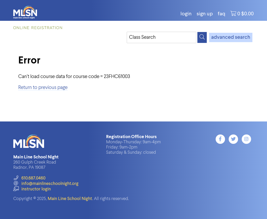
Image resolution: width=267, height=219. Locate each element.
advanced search (230, 37)
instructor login (32, 189)
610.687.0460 (29, 178)
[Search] (202, 37)
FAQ (221, 14)
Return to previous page (43, 87)
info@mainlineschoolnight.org (45, 184)
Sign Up (205, 14)
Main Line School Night (70, 199)
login (186, 14)
